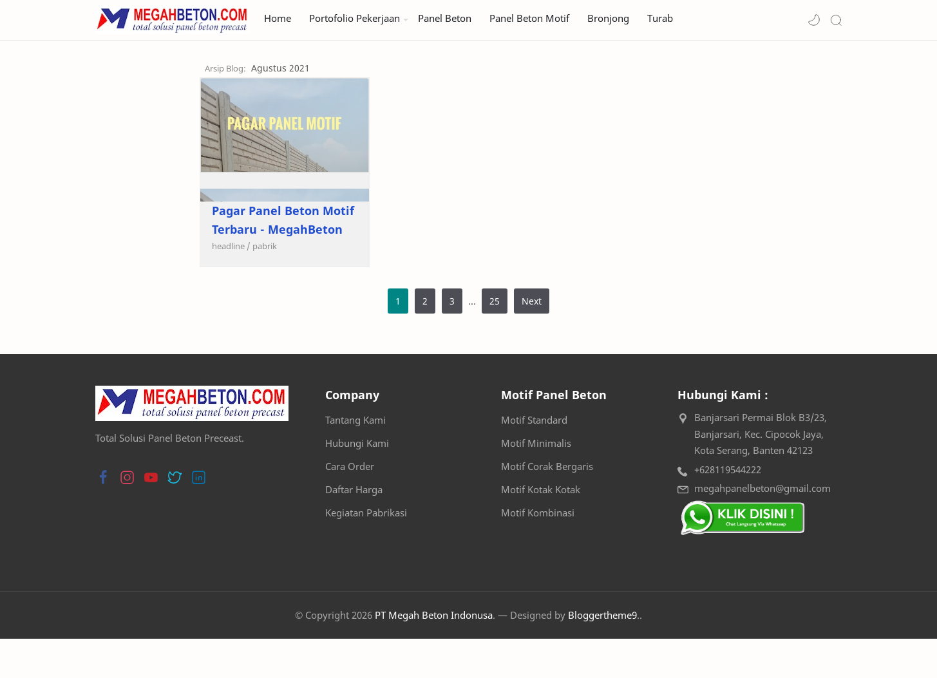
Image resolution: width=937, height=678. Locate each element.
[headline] (127, 285)
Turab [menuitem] (660, 18)
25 (494, 340)
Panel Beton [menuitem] (444, 18)
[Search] (836, 20)
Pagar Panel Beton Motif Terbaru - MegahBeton (207, 259)
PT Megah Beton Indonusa (434, 654)
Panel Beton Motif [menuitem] (529, 18)
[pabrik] (160, 285)
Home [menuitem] (277, 18)
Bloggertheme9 (602, 654)
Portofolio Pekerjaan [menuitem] (354, 18)
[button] (814, 20)
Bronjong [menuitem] (608, 18)
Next (532, 340)
